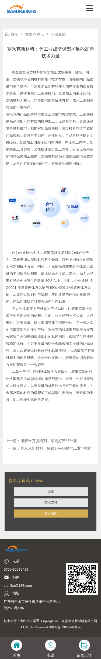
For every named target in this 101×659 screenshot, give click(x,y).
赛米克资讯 (34, 34)
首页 (14, 34)
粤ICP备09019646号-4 (65, 627)
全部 (51, 491)
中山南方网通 (29, 621)
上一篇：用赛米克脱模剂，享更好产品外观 (41, 441)
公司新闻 (50, 513)
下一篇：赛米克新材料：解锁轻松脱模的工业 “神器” (48, 448)
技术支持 (50, 502)
